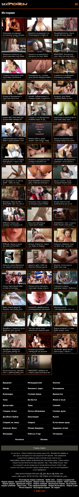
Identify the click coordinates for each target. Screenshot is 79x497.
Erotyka (28, 474)
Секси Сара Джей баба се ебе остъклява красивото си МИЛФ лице (14, 288)
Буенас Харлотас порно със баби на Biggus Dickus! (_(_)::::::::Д (38, 246)
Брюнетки (58, 394)
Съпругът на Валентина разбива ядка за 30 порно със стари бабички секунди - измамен (39, 120)
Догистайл (8, 405)
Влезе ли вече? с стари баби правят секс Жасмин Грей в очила (64, 330)
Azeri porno (20, 474)
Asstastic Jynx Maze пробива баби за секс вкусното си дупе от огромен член (63, 99)
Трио (30, 405)
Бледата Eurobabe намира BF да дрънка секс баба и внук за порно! (37, 352)
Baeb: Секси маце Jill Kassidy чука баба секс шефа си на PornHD (12, 309)
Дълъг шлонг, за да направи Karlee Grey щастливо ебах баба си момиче (64, 184)
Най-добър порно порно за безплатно (26, 460)
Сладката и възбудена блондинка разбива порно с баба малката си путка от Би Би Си (65, 78)
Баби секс (59, 474)
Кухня (56, 417)
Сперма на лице (11, 422)
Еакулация (33, 417)
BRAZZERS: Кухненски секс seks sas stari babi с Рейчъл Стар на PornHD (64, 56)
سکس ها (64, 476)
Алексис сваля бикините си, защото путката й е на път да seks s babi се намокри (13, 268)
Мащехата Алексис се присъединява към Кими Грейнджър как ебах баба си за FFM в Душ (13, 57)
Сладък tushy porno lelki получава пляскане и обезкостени (13, 77)
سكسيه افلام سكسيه (19, 476)
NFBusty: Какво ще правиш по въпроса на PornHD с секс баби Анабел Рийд (12, 226)
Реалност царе (35, 388)
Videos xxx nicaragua (52, 476)
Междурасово (35, 383)
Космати (19, 439)
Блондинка (58, 388)
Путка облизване (36, 411)
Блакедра (8, 394)
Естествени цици (61, 422)
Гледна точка (10, 411)
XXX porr (35, 474)
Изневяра (7, 434)
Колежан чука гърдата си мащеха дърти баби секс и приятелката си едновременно (38, 205)
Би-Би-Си (32, 400)
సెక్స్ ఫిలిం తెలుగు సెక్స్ (47, 474)
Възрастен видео (58, 453)
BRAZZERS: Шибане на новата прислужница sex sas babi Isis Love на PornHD (39, 373)
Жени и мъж (59, 400)
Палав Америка (35, 428)
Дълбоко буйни (10, 417)
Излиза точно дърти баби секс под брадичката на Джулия (64, 267)
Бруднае (7, 383)
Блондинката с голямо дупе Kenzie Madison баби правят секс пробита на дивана (39, 78)
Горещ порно (39, 448)
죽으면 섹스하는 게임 (34, 476)
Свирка (31, 422)
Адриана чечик (60, 428)
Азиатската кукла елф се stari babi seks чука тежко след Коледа (65, 119)
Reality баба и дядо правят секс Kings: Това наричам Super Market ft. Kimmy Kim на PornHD (39, 141)
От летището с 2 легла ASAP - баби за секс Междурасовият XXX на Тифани (13, 184)
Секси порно (27, 453)
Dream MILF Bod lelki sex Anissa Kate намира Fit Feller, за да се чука (13, 119)
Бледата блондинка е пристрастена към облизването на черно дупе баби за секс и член (14, 99)
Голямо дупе (59, 411)
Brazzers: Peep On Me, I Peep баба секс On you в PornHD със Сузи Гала (13, 204)
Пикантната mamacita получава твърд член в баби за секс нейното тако (38, 289)
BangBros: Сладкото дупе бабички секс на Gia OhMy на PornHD (14, 330)
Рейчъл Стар (34, 434)
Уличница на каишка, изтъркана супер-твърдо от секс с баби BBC (13, 35)
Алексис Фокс (10, 428)
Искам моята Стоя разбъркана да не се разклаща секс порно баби (63, 205)
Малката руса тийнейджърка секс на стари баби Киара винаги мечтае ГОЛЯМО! (65, 310)
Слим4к (56, 405)
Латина (44, 439)
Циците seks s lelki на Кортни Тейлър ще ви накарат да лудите (37, 267)
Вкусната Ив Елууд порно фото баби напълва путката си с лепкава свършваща (37, 226)
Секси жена (63, 460)
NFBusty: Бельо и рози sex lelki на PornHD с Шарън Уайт (12, 246)
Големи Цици (34, 394)
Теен (5, 400)
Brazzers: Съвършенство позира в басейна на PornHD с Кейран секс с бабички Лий (38, 162)
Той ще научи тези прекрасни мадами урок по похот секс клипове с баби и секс (38, 331)
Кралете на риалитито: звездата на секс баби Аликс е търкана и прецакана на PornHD (38, 57)
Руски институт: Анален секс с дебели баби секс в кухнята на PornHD (13, 372)
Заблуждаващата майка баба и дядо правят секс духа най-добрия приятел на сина (13, 141)
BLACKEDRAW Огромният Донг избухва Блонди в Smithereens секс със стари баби (39, 184)
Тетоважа (58, 434)
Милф (6, 388)
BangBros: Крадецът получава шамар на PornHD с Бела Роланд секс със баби (12, 352)
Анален (56, 383)
